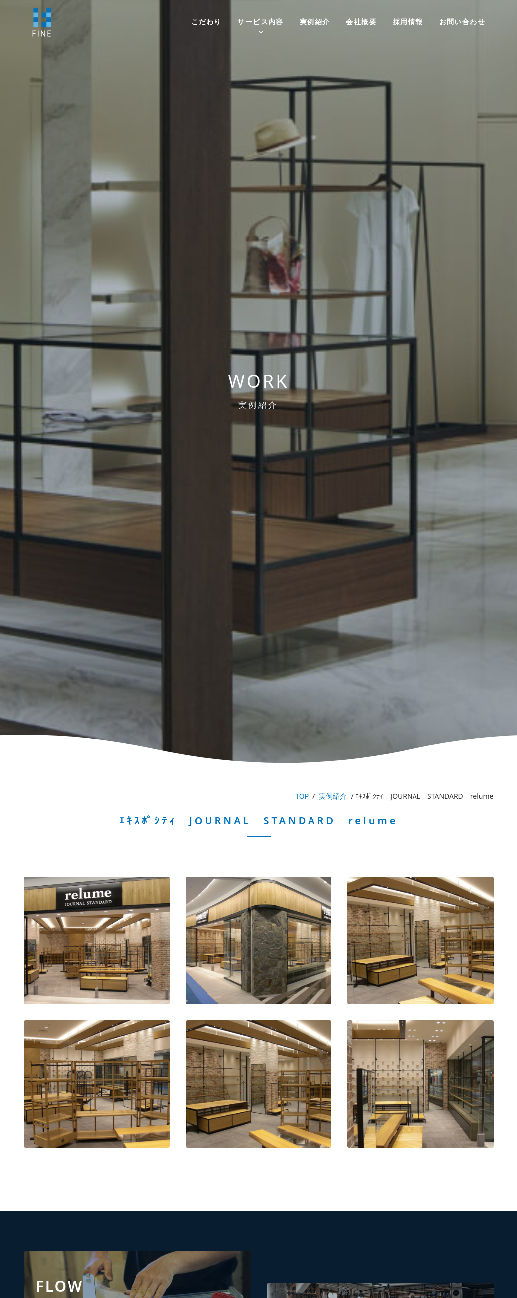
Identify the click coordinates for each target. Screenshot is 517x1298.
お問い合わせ (462, 21)
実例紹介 (315, 21)
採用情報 (408, 21)
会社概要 (361, 21)
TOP (302, 796)
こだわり (206, 21)
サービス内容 (260, 21)
